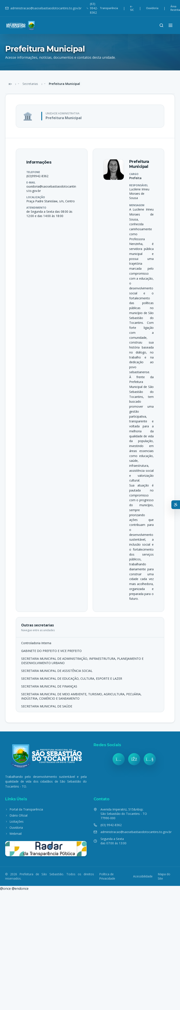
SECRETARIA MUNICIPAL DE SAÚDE (46, 706)
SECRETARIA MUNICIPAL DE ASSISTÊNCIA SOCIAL (56, 671)
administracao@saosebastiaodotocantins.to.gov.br (43, 8)
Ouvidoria (152, 8)
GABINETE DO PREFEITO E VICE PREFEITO (51, 651)
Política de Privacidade (107, 876)
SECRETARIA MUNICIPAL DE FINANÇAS (49, 686)
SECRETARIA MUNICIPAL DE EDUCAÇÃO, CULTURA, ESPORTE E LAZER (71, 678)
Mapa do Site (164, 876)
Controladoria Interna (36, 643)
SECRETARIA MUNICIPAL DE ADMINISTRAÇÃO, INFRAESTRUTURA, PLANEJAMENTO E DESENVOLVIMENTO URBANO (82, 661)
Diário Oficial (16, 815)
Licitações (14, 821)
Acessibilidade (143, 876)
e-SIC (132, 8)
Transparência (109, 8)
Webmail (13, 834)
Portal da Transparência (24, 809)
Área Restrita (175, 8)
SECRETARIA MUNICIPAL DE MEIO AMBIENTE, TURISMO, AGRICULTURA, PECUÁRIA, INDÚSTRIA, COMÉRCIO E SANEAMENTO (81, 696)
